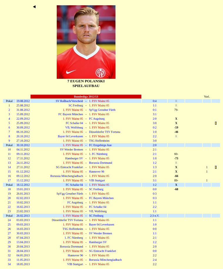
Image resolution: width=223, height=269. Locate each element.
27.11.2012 (23, 167)
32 (9, 255)
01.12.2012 (23, 171)
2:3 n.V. (154, 215)
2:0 (155, 118)
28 (9, 237)
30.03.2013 (23, 233)
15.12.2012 (23, 180)
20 (9, 198)
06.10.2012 (23, 131)
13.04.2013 (23, 242)
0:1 (155, 109)
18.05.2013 (23, 264)
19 (9, 193)
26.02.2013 (23, 215)
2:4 (155, 259)
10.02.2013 (23, 202)
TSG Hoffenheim (99, 140)
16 (9, 176)
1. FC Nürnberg (98, 154)
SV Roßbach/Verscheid (69, 101)
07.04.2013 (23, 237)
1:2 (155, 162)
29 (9, 242)
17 (9, 180)
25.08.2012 (23, 105)
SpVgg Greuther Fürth (102, 109)
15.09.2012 (23, 114)
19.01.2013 (23, 189)
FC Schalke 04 (74, 123)
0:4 (155, 101)
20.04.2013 (23, 246)
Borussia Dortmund (100, 162)
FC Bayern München (70, 114)
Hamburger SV (74, 158)
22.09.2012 (23, 118)
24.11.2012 (23, 162)
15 (9, 171)
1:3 (155, 167)
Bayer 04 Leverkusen (70, 136)
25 (9, 224)
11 (9, 154)
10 (9, 149)
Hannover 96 (96, 171)
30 (9, 246)
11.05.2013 (23, 259)
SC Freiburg (76, 105)
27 (9, 233)
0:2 (155, 127)
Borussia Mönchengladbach (66, 176)
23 (9, 211)
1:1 (155, 105)
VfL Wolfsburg (74, 127)
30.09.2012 (23, 127)
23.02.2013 (23, 211)
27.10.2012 (23, 140)
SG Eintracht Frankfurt (69, 167)
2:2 (155, 136)
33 (9, 259)
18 (9, 189)
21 (9, 202)
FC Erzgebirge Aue (100, 145)
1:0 (155, 131)
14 (9, 167)
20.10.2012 (23, 136)
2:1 (155, 149)
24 (9, 220)
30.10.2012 (23, 145)
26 (9, 228)
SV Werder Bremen (71, 149)
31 (9, 251)
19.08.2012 (23, 101)
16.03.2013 (23, 228)
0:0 (155, 189)
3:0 (155, 123)
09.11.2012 (23, 154)
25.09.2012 (23, 123)
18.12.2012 (23, 184)
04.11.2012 (23, 149)
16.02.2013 (23, 206)
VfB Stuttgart (97, 180)
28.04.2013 (23, 251)
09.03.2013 (23, 224)
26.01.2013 (23, 193)
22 (9, 206)
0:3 (155, 193)
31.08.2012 (23, 109)
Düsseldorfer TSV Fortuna (104, 131)
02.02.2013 (23, 198)
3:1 (155, 114)
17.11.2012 (23, 158)
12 (9, 158)
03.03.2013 (23, 220)
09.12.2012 (23, 176)
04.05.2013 (23, 255)
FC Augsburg (97, 118)
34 (9, 264)
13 (9, 162)
